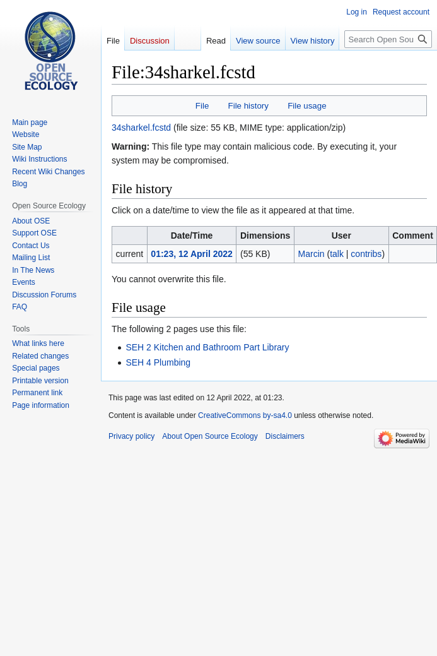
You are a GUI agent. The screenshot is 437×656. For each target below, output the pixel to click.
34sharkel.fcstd (141, 127)
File (202, 105)
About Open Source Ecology (209, 436)
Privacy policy (131, 436)
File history (248, 105)
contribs (366, 254)
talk (337, 254)
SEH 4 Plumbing (157, 362)
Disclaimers (285, 436)
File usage (307, 105)
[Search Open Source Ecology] (388, 39)
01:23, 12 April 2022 (191, 254)
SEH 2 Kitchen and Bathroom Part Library (207, 347)
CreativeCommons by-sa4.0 (245, 415)
